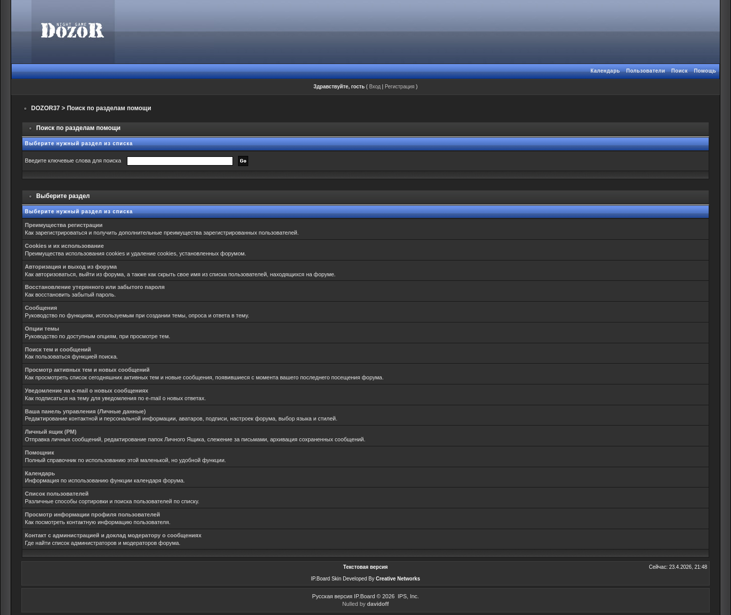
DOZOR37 (45, 108)
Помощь (705, 71)
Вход (375, 86)
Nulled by (365, 604)
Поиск (679, 71)
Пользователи (645, 71)
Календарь (605, 71)
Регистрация (399, 86)
